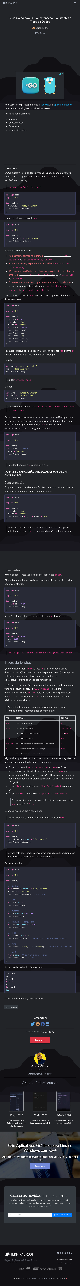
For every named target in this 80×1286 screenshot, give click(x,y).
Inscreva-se (40, 1040)
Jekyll (54, 1278)
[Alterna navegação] (75, 3)
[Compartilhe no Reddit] (38, 1024)
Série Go (45, 104)
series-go (14, 1007)
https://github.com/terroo (40, 1074)
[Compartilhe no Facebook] (43, 1024)
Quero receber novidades (62, 1215)
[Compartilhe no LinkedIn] (47, 1024)
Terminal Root (11, 3)
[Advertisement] (44, 50)
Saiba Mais (40, 1166)
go (6, 1007)
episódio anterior (63, 104)
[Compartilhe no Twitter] (33, 1024)
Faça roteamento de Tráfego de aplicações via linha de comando (16, 1123)
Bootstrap (60, 1278)
